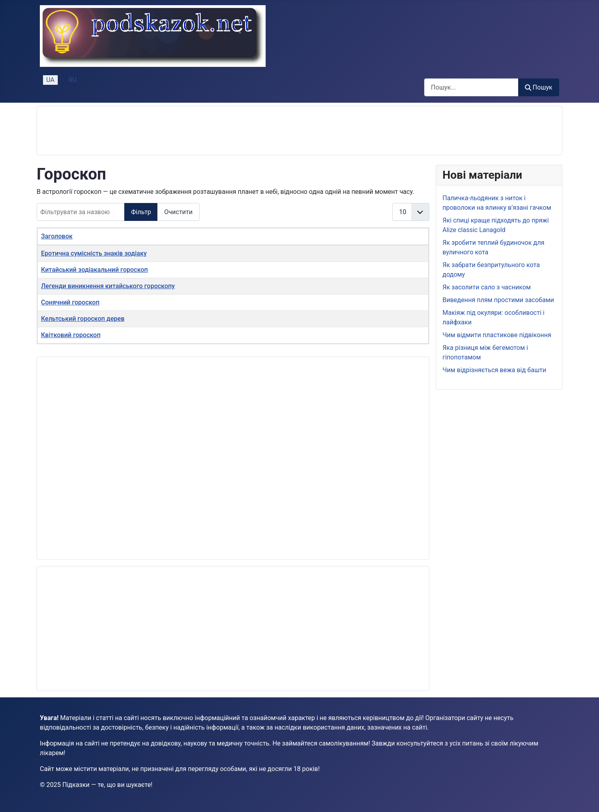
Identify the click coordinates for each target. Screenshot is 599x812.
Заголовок (56, 236)
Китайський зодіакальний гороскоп (94, 269)
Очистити (178, 212)
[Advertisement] (188, 130)
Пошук (538, 87)
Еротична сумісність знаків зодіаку (94, 253)
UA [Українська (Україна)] (50, 80)
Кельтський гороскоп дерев (82, 318)
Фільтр (141, 212)
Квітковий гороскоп (70, 335)
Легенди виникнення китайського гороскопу (108, 286)
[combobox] (471, 87)
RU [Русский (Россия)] (73, 80)
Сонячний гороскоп (70, 302)
